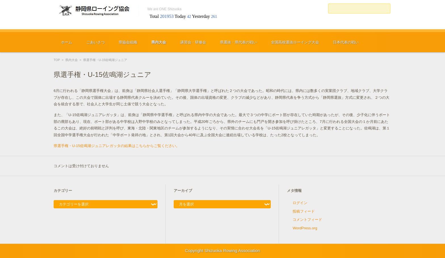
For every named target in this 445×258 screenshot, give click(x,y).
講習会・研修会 (193, 42)
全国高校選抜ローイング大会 (295, 42)
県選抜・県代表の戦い (238, 42)
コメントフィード (307, 219)
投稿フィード (304, 211)
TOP (57, 60)
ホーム (66, 42)
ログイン (300, 203)
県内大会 (158, 42)
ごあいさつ (95, 42)
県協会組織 (128, 42)
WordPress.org (305, 228)
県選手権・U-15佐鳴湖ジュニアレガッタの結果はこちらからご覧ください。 (117, 146)
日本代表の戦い (346, 42)
